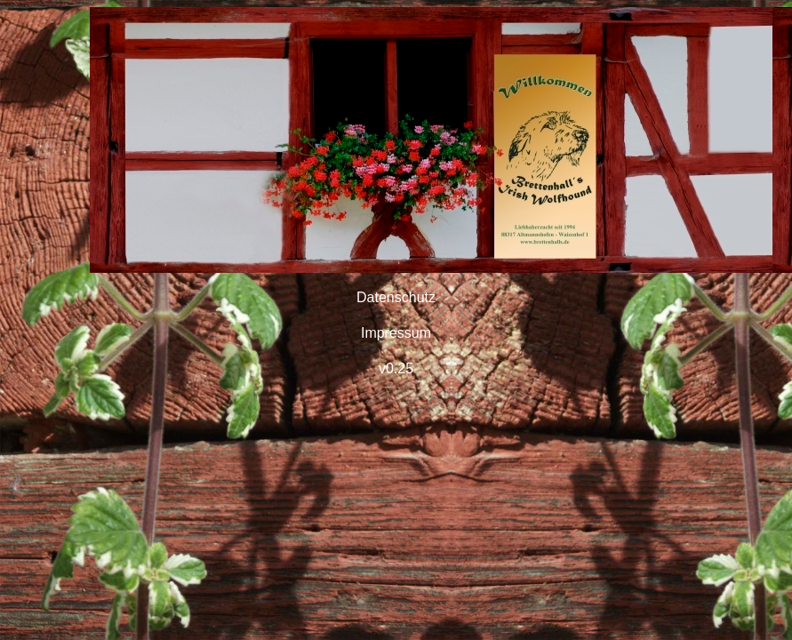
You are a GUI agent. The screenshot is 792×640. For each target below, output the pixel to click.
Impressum (396, 332)
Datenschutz (396, 297)
